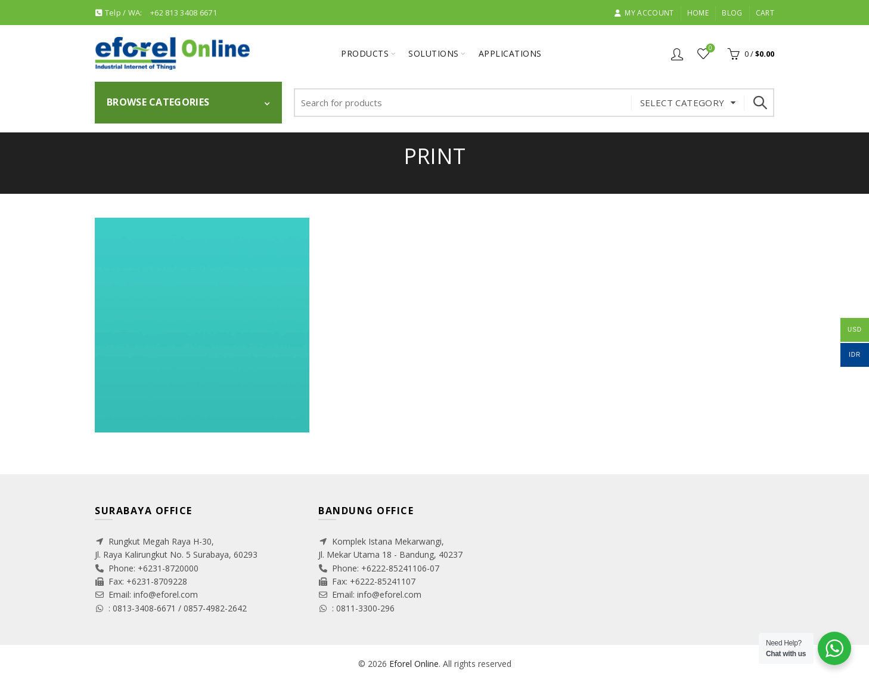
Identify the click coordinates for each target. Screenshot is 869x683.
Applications (510, 53)
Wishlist (709, 48)
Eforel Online (414, 663)
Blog (732, 13)
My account (644, 13)
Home (698, 13)
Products (365, 53)
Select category (682, 103)
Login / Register (677, 54)
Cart (765, 13)
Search (759, 102)
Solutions (433, 53)
